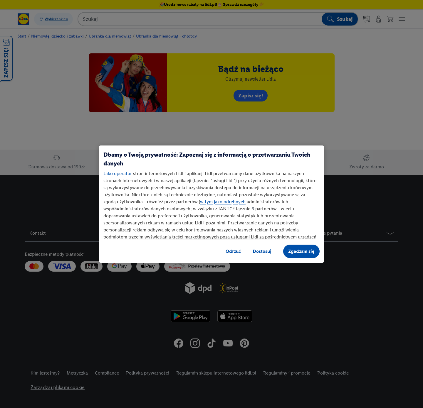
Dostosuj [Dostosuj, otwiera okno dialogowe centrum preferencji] (262, 251)
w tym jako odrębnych (223, 201)
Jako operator (117, 173)
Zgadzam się (301, 251)
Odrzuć (233, 251)
